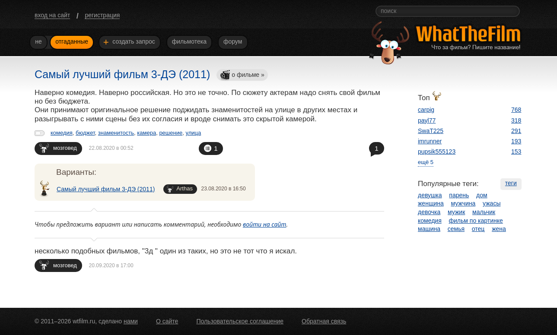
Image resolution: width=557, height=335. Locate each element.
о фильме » (242, 75)
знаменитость (116, 133)
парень (459, 195)
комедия (62, 133)
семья (456, 228)
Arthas (180, 189)
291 (516, 130)
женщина (431, 203)
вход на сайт (52, 15)
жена (499, 228)
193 (516, 141)
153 (516, 151)
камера (146, 133)
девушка (430, 195)
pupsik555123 (436, 151)
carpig (426, 109)
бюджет (85, 133)
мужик (456, 212)
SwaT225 (430, 130)
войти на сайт (264, 224)
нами (131, 321)
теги (511, 183)
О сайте (167, 321)
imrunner (430, 141)
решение (170, 133)
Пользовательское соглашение (239, 321)
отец (478, 228)
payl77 (427, 120)
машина (429, 228)
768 (516, 109)
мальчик (483, 212)
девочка (429, 212)
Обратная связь (324, 321)
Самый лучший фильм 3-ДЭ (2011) (106, 189)
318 (516, 120)
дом (481, 195)
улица (193, 133)
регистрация (102, 15)
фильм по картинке (476, 220)
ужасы (491, 203)
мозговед (58, 148)
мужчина (463, 203)
